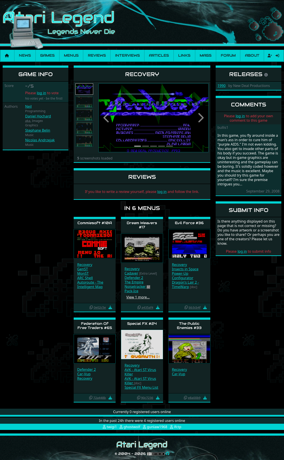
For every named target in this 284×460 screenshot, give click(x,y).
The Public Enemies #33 (189, 325)
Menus (71, 55)
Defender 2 (133, 277)
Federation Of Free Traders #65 (94, 325)
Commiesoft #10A (94, 223)
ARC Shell (85, 277)
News (25, 55)
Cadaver (131, 273)
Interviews (127, 55)
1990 (221, 85)
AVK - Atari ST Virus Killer (140, 372)
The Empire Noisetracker (135, 284)
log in (41, 92)
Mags (205, 55)
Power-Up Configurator (182, 275)
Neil (28, 106)
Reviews (97, 55)
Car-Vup (84, 373)
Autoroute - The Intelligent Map (90, 284)
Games (47, 55)
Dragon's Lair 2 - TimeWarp (185, 284)
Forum (228, 55)
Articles (159, 55)
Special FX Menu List (141, 387)
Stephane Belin (37, 130)
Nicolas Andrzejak (40, 140)
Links (184, 55)
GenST (82, 269)
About (252, 55)
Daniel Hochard (38, 116)
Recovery (84, 264)
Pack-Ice (131, 291)
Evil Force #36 (189, 223)
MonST (83, 273)
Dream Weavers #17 (142, 225)
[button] (107, 117)
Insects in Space (185, 269)
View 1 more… (138, 297)
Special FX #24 (142, 323)
